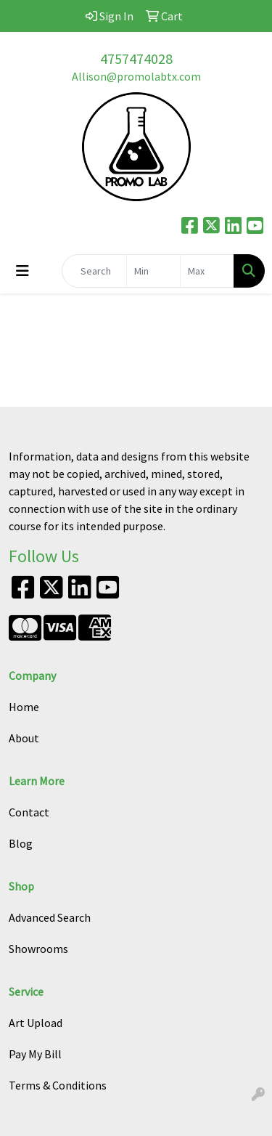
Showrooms (38, 948)
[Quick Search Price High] (207, 271)
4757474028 (136, 58)
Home (24, 706)
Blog (21, 843)
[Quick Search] (94, 271)
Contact (29, 812)
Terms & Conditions (58, 1085)
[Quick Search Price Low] (153, 271)
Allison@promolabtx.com (136, 76)
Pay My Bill (35, 1054)
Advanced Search (50, 917)
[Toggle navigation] (22, 271)
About (24, 738)
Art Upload (35, 1022)
